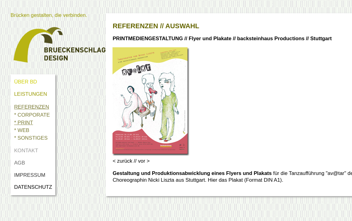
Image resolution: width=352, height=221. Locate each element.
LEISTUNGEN (30, 94)
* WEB (21, 130)
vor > (144, 161)
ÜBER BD (25, 82)
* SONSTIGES (31, 138)
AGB (19, 163)
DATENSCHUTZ (34, 187)
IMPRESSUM (29, 175)
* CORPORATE (32, 115)
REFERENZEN (31, 107)
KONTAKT (26, 150)
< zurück (122, 161)
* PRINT (23, 123)
